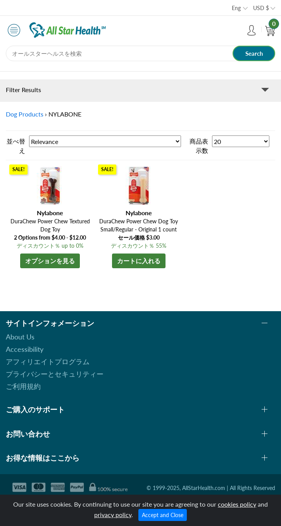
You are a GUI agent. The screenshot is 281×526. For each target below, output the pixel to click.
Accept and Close (162, 515)
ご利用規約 (23, 386)
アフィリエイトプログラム (48, 361)
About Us (20, 336)
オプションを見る (50, 260)
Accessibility (24, 349)
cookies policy (237, 504)
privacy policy (112, 514)
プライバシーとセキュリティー (54, 374)
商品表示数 (199, 145)
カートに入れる (138, 260)
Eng (236, 8)
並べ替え (16, 145)
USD (261, 8)
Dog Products (24, 114)
